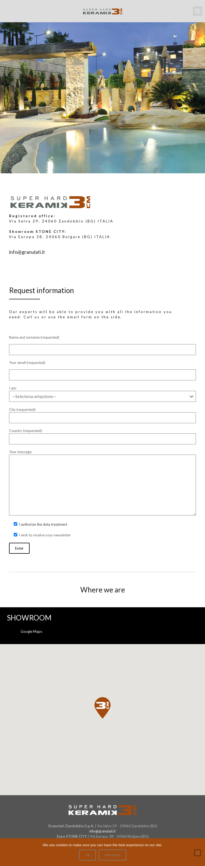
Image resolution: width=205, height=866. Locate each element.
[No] (197, 853)
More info (112, 855)
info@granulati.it (102, 831)
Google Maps (31, 631)
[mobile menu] (197, 11)
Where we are (102, 589)
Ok (87, 855)
